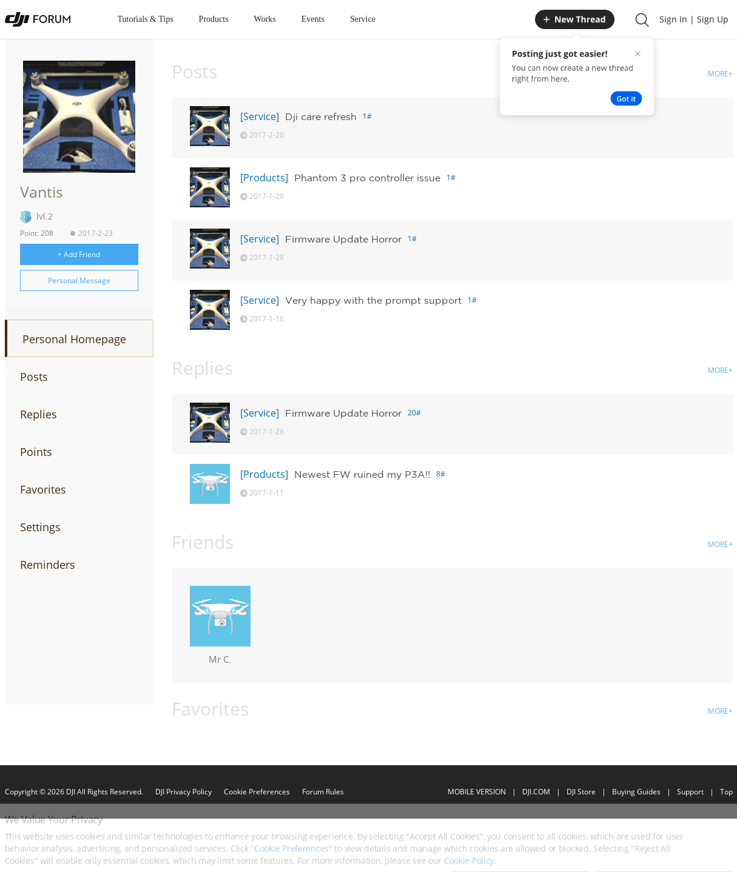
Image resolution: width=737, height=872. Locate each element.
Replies (38, 414)
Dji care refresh (321, 116)
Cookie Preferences (257, 791)
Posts (34, 376)
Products (214, 19)
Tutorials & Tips (145, 19)
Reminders (47, 564)
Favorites (43, 489)
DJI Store (581, 791)
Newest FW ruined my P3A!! (362, 474)
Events (313, 19)
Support (690, 791)
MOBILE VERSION (477, 791)
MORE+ (720, 74)
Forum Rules (323, 791)
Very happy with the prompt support (373, 300)
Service (362, 19)
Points (36, 451)
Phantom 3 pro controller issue (367, 177)
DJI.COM (536, 791)
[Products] (264, 177)
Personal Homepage (74, 339)
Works (265, 19)
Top (726, 791)
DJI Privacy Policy (183, 791)
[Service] (259, 116)
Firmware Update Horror (343, 238)
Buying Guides (636, 791)
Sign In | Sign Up (694, 19)
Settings (40, 527)
